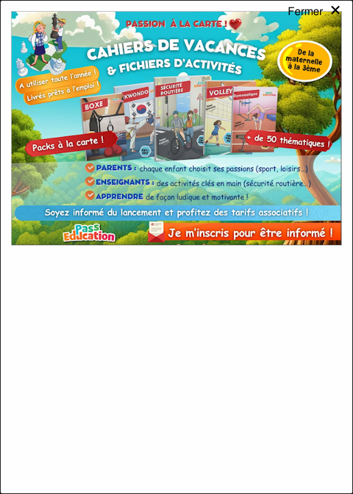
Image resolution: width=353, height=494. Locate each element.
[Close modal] (315, 23)
